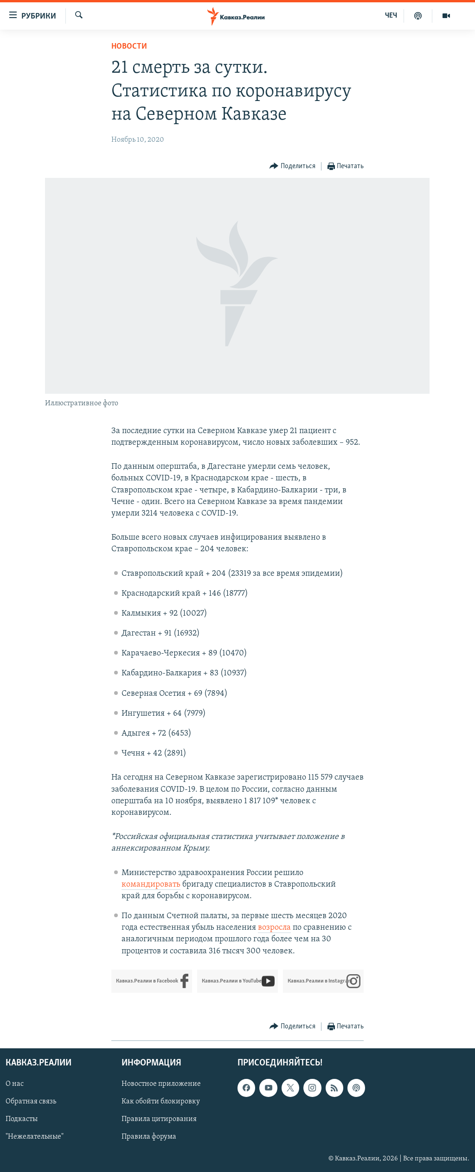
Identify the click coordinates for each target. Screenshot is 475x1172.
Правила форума (149, 1136)
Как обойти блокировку (161, 1101)
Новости (129, 46)
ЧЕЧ (391, 15)
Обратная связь (31, 1101)
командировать (151, 884)
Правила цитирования (159, 1119)
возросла (274, 927)
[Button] (292, 166)
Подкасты (22, 1119)
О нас (15, 1084)
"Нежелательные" (35, 1136)
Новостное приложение (161, 1084)
